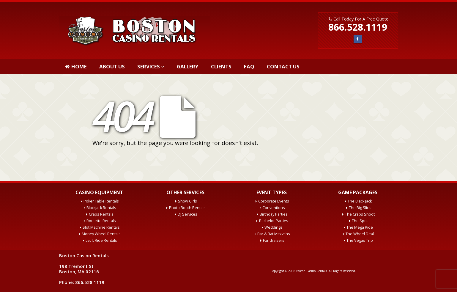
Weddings (273, 227)
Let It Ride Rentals (101, 240)
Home (76, 66)
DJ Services (187, 214)
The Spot (360, 220)
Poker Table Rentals (101, 201)
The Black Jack (360, 201)
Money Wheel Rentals (101, 233)
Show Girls (187, 201)
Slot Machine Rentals (101, 227)
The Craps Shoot (360, 214)
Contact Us (283, 66)
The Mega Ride (359, 227)
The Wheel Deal (360, 233)
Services (148, 66)
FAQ (249, 66)
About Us (112, 66)
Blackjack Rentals (101, 207)
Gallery (187, 66)
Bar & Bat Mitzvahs (273, 233)
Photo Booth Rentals (187, 207)
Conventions (273, 207)
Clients (221, 66)
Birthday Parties (274, 214)
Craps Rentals (101, 214)
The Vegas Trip (359, 240)
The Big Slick (360, 207)
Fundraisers (273, 240)
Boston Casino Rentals (311, 271)
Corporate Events (273, 201)
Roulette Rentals (101, 220)
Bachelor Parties (273, 220)
